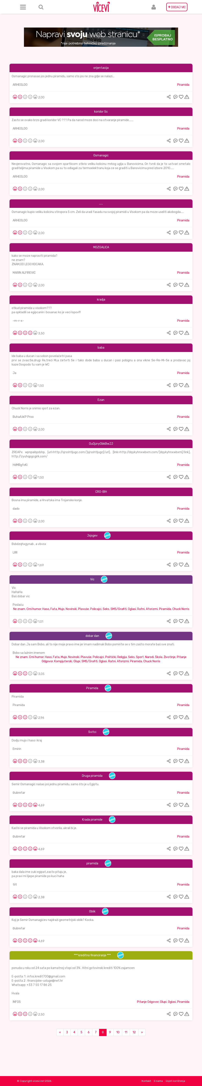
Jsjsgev (92, 535)
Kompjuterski (63, 661)
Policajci (95, 609)
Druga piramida (92, 776)
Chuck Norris (180, 609)
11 (126, 1032)
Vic (92, 579)
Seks (106, 609)
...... (101, 203)
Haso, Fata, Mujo (53, 609)
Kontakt (146, 1080)
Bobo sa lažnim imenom (29, 653)
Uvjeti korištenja (175, 1080)
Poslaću (18, 605)
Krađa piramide (92, 819)
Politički (110, 657)
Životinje (170, 657)
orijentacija (101, 68)
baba (101, 347)
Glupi (76, 661)
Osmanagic (101, 155)
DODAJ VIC (177, 7)
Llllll (15, 552)
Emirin (17, 749)
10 (117, 1032)
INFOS (17, 1002)
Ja (14, 373)
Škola (158, 657)
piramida (92, 863)
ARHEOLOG (20, 85)
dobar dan (92, 636)
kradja (101, 299)
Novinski (71, 609)
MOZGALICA (101, 247)
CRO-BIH (101, 492)
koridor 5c (101, 111)
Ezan (101, 400)
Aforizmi (152, 609)
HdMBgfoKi (20, 465)
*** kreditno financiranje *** (92, 955)
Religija (122, 657)
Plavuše (83, 609)
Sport (140, 657)
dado (16, 509)
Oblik (92, 911)
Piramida (183, 85)
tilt (15, 884)
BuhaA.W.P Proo (23, 417)
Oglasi (132, 609)
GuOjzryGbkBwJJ (101, 444)
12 (134, 1032)
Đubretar (19, 793)
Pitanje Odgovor (148, 1002)
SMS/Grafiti (119, 609)
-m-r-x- (18, 321)
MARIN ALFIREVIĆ (24, 273)
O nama (158, 1080)
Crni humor (33, 609)
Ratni (141, 609)
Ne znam (19, 609)
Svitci (92, 732)
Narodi (149, 657)
